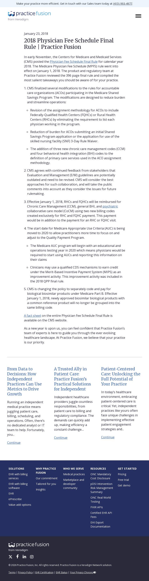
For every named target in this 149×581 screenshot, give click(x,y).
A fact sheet (32, 315)
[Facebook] (18, 557)
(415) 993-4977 (122, 3)
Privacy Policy (25, 572)
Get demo (124, 485)
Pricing (122, 474)
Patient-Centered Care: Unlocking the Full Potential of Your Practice (120, 376)
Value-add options (20, 504)
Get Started (127, 468)
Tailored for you (46, 484)
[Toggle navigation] (138, 16)
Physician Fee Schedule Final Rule (74, 61)
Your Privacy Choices (83, 572)
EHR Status (61, 572)
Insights (41, 489)
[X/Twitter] (11, 557)
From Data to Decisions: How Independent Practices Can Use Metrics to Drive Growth (24, 381)
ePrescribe (15, 499)
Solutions (16, 468)
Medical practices (74, 474)
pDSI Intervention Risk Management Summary (101, 488)
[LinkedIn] (25, 557)
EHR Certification (44, 572)
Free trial (123, 480)
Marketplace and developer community (73, 484)
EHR (11, 493)
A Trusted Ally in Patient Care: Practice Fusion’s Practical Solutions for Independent (72, 379)
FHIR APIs (96, 507)
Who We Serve (73, 468)
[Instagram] (32, 557)
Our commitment (47, 478)
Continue (14, 442)
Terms (12, 572)
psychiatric (110, 206)
